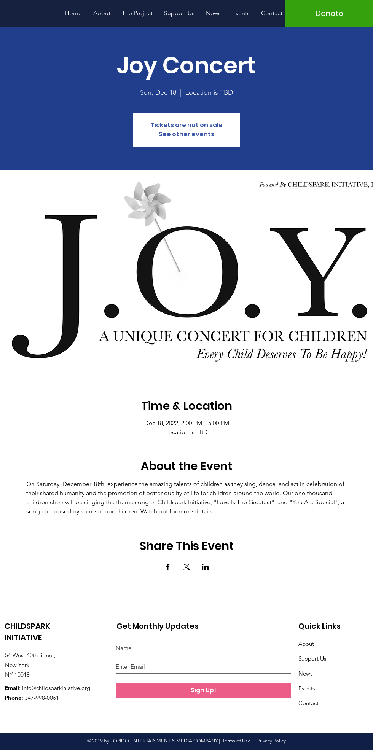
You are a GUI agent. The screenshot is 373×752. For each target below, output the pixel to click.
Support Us (312, 658)
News (305, 673)
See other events (186, 134)
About (306, 643)
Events (306, 688)
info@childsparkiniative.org (56, 687)
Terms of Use (236, 741)
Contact (308, 703)
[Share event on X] (186, 567)
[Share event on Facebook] (168, 567)
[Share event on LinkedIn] (205, 567)
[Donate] (329, 13)
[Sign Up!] (203, 690)
